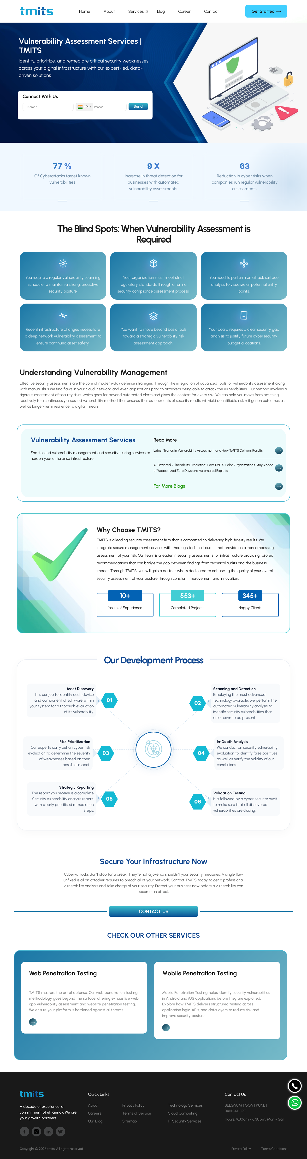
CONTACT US (153, 911)
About (109, 11)
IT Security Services (184, 1121)
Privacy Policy (133, 1105)
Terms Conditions (274, 1149)
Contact (211, 11)
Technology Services (185, 1105)
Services (136, 11)
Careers (94, 1113)
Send (138, 106)
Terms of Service (136, 1113)
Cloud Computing (182, 1113)
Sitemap (129, 1121)
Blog (161, 11)
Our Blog (95, 1121)
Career (184, 11)
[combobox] (84, 107)
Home (84, 11)
